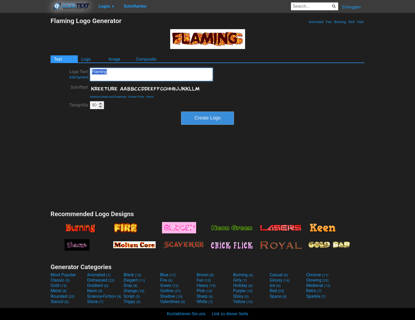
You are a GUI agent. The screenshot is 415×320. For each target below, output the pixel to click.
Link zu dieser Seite (230, 313)
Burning (340, 22)
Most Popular (63, 274)
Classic (60, 280)
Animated (316, 22)
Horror (150, 96)
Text (58, 59)
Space (278, 296)
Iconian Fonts (136, 96)
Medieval (318, 285)
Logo (86, 59)
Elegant (134, 280)
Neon (94, 290)
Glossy (280, 280)
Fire (328, 22)
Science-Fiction (104, 296)
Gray (130, 285)
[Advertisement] (25, 96)
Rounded (63, 296)
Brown (205, 274)
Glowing (317, 280)
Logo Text (78, 74)
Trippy (132, 301)
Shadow (171, 296)
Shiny (241, 296)
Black (132, 274)
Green (169, 285)
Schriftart (79, 87)
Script (132, 296)
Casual (279, 274)
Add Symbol (78, 77)
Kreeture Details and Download (108, 96)
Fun (204, 280)
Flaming (151, 74)
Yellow (243, 301)
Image (114, 59)
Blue (168, 274)
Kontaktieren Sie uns (186, 313)
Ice (275, 285)
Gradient (97, 285)
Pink (204, 290)
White (205, 301)
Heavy (206, 285)
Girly (240, 280)
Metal (59, 290)
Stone (95, 301)
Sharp (205, 296)
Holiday (243, 285)
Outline (170, 290)
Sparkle (316, 296)
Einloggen (351, 7)
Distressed (100, 280)
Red (351, 22)
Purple (242, 290)
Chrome (317, 274)
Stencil (60, 301)
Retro (314, 290)
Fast (360, 22)
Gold (59, 285)
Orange (134, 290)
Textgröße (78, 105)
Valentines (172, 301)
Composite (146, 59)
